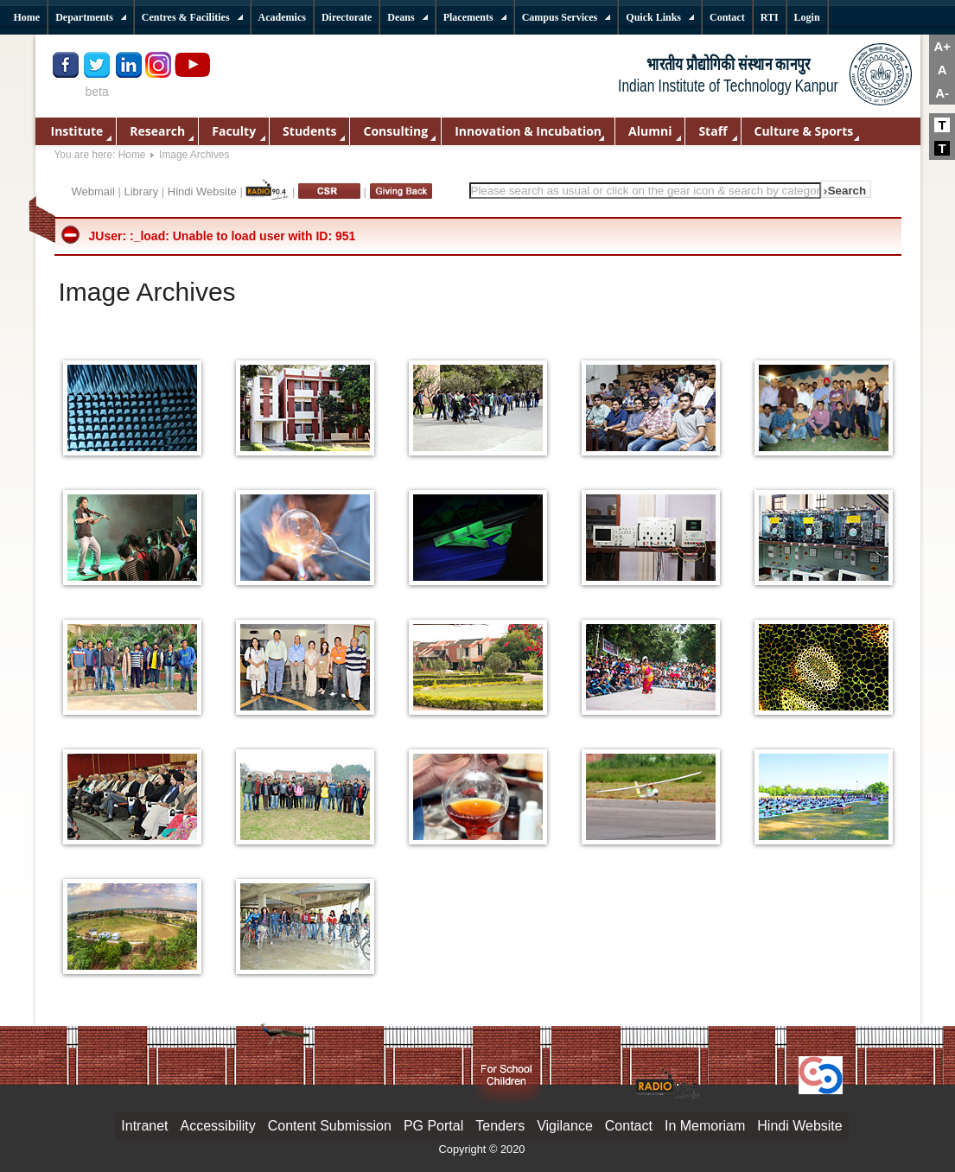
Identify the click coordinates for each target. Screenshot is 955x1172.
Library (141, 191)
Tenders (500, 1125)
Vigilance (565, 1125)
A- (942, 93)
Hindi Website (202, 191)
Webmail (93, 191)
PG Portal (433, 1125)
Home (132, 155)
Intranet (144, 1125)
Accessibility (218, 1125)
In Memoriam (705, 1125)
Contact (629, 1125)
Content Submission (330, 1125)
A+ (942, 46)
